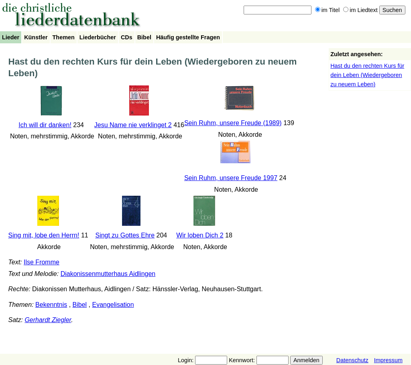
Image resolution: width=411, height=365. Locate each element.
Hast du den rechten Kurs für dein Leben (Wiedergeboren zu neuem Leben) (367, 75)
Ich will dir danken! (44, 125)
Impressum (388, 360)
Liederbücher (97, 37)
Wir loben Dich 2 (199, 235)
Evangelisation (113, 304)
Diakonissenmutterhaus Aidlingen (108, 273)
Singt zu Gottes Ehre (125, 235)
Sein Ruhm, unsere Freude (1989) (233, 123)
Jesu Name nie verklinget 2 (133, 125)
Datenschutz (352, 360)
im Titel (327, 10)
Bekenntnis (51, 304)
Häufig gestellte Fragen (188, 37)
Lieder (10, 37)
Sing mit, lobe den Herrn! (43, 235)
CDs (126, 37)
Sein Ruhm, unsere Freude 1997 (230, 177)
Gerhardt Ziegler (47, 319)
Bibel (144, 37)
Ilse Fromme (41, 262)
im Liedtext (360, 10)
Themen (64, 37)
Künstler (35, 37)
